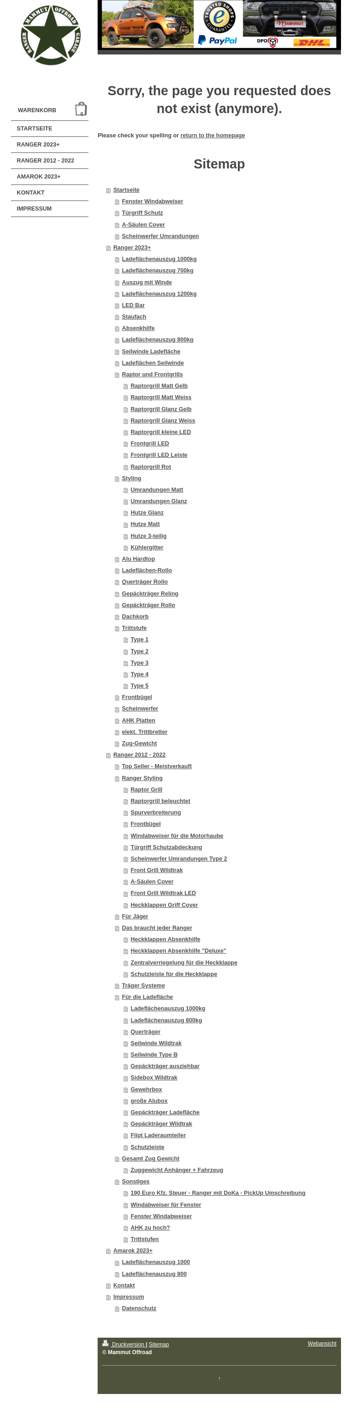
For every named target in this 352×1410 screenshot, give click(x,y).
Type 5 (139, 686)
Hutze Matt (145, 524)
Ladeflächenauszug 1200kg (159, 294)
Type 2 (139, 651)
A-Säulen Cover (143, 225)
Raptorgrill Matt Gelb (159, 386)
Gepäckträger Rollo (148, 605)
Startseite (126, 190)
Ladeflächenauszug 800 (154, 1274)
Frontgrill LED (150, 443)
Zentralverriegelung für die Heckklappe (184, 963)
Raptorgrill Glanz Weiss (163, 421)
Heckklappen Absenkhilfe (165, 939)
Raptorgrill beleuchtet (160, 801)
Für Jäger (135, 916)
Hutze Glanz (147, 513)
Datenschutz (139, 1308)
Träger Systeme (143, 985)
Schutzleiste (147, 1147)
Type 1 (139, 639)
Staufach (134, 317)
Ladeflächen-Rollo (147, 570)
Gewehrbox (146, 1089)
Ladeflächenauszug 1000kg (159, 259)
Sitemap (159, 1344)
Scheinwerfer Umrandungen (160, 236)
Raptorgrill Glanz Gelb (161, 409)
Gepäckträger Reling (150, 594)
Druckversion (124, 1344)
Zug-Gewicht (139, 743)
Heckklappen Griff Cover (164, 905)
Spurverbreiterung (156, 812)
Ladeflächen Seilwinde (153, 363)
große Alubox (149, 1101)
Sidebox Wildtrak (154, 1077)
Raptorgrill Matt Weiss (161, 397)
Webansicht (322, 1343)
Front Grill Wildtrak (157, 870)
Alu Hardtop (138, 559)
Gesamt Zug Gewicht (150, 1158)
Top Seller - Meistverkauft (157, 766)
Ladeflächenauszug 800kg (157, 339)
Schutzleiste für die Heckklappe (174, 974)
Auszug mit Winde (147, 282)
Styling (131, 478)
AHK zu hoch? (150, 1228)
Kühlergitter (147, 547)
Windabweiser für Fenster (166, 1205)
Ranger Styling (142, 778)
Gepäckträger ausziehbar (165, 1066)
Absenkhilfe (138, 328)
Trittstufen (145, 1239)
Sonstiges (135, 1181)
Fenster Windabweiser (152, 201)
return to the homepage (213, 135)
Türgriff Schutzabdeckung (166, 847)
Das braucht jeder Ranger (157, 928)
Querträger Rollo (145, 582)
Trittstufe (134, 628)
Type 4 (139, 674)
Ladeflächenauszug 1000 (156, 1262)
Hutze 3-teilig (148, 536)
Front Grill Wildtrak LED (163, 893)
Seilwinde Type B (154, 1055)
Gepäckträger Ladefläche (165, 1112)
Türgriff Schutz (142, 213)
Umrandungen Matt (157, 490)
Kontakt (124, 1285)
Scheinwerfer (140, 708)
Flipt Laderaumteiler (158, 1135)
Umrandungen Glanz (159, 501)
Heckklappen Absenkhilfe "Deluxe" (178, 951)
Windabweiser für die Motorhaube (177, 836)
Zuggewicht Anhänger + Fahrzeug (177, 1170)
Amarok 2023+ (133, 1250)
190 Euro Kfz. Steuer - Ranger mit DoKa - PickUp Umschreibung (218, 1193)
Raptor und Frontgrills (152, 374)
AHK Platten (138, 720)
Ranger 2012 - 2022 (139, 755)
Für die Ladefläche (147, 997)
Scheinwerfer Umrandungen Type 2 (179, 859)
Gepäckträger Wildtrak (161, 1124)
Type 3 (139, 663)
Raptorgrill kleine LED (161, 432)
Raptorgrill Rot (151, 467)
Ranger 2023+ (132, 247)
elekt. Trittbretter (144, 732)
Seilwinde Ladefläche (151, 351)
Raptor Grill (146, 789)
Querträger (145, 1032)
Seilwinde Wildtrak (156, 1043)
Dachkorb (135, 616)
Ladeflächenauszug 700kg (157, 270)
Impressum (128, 1297)
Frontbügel (137, 697)
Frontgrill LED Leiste (159, 455)
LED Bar (133, 305)
